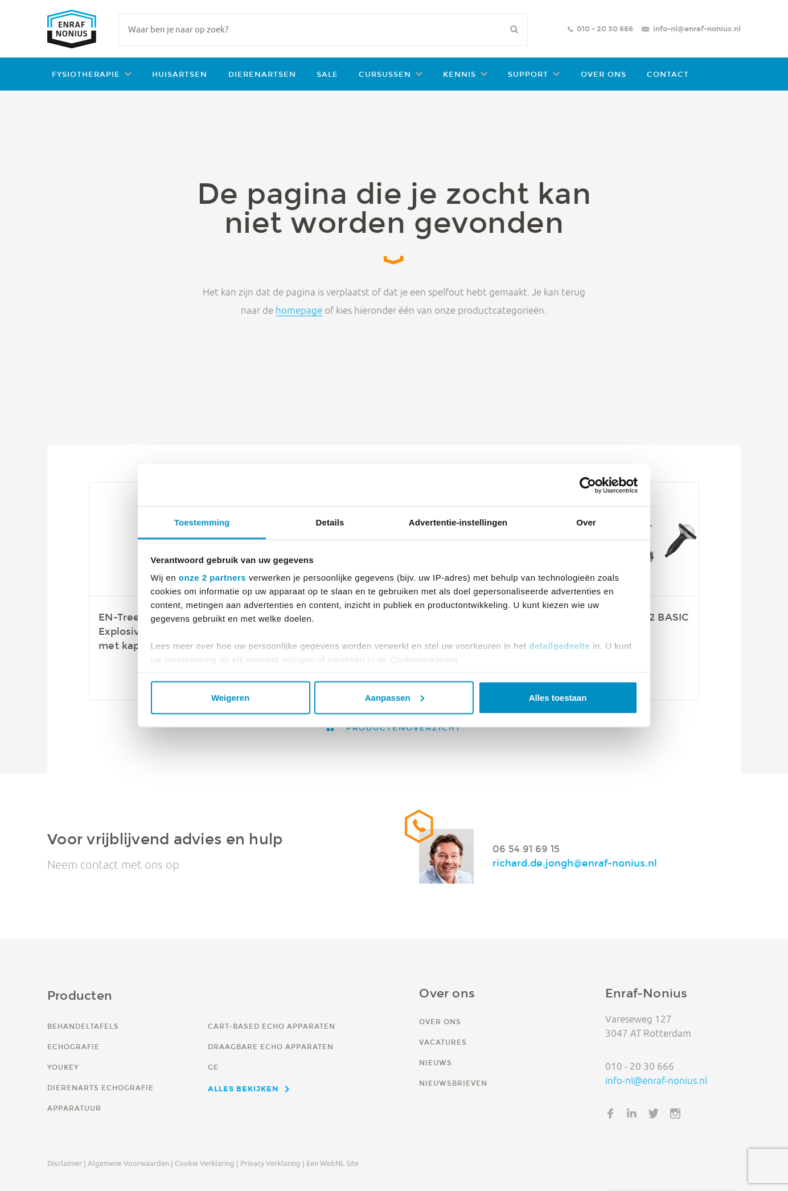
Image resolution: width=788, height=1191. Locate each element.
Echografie (73, 1046)
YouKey (63, 1067)
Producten (79, 995)
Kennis (459, 74)
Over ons (603, 74)
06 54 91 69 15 (526, 848)
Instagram (675, 1113)
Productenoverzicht (402, 728)
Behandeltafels (83, 1026)
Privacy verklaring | (272, 1163)
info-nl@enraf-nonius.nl (697, 28)
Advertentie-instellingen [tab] (458, 522)
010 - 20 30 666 (605, 28)
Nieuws (435, 1062)
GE (213, 1067)
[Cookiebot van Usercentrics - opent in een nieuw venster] (588, 485)
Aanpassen (394, 697)
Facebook (610, 1113)
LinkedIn (632, 1113)
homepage (299, 310)
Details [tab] (330, 522)
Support (528, 74)
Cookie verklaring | (207, 1163)
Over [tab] (586, 522)
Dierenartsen (262, 74)
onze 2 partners (212, 577)
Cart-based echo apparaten (271, 1026)
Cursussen (385, 74)
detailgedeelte (559, 646)
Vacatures (443, 1042)
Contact (668, 74)
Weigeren (230, 697)
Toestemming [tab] (202, 522)
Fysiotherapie (86, 74)
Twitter (654, 1113)
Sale (327, 74)
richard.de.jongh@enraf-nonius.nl (574, 863)
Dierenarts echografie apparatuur (100, 1097)
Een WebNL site (332, 1163)
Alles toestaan (558, 697)
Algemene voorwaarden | (130, 1163)
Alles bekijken (243, 1088)
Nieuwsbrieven (453, 1083)
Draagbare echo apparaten (271, 1046)
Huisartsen (179, 74)
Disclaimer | (66, 1163)
